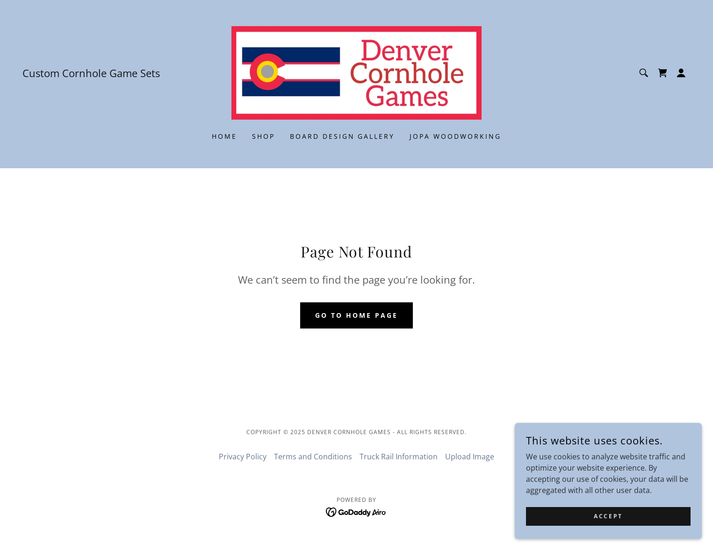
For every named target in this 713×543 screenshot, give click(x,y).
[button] (681, 73)
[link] (356, 72)
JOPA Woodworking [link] (455, 136)
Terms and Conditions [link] (313, 456)
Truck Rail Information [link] (399, 456)
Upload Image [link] (469, 456)
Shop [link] (263, 136)
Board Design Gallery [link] (342, 136)
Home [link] (224, 136)
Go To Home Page (356, 315)
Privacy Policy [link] (242, 456)
